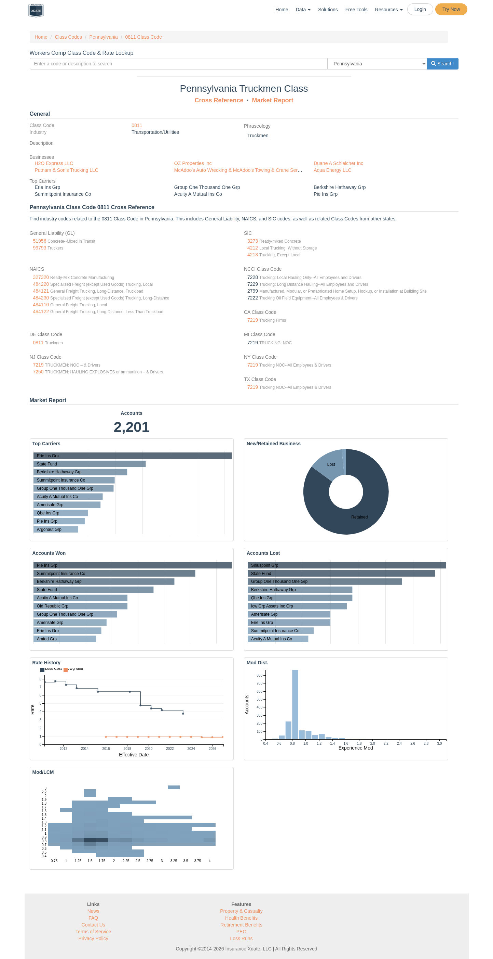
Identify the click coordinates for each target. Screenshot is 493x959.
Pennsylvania (104, 37)
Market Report (272, 100)
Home (281, 9)
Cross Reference (218, 100)
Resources (389, 9)
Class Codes (68, 37)
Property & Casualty (241, 911)
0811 (137, 125)
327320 (41, 277)
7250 (38, 371)
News (93, 911)
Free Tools (356, 9)
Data (303, 9)
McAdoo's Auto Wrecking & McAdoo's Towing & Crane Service (240, 170)
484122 (41, 311)
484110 (41, 304)
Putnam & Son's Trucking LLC (66, 170)
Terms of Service (93, 931)
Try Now (451, 9)
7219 (252, 320)
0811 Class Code (143, 37)
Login (420, 9)
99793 (39, 248)
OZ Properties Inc (193, 163)
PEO (241, 931)
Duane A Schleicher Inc (338, 163)
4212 (252, 248)
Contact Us (93, 925)
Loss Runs (241, 938)
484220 (41, 284)
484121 (41, 291)
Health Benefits (241, 918)
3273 (252, 241)
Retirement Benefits (241, 925)
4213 (252, 254)
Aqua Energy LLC (333, 170)
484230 (41, 298)
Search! (442, 63)
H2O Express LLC (54, 163)
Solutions (328, 9)
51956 (39, 241)
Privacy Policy (93, 938)
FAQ (93, 918)
